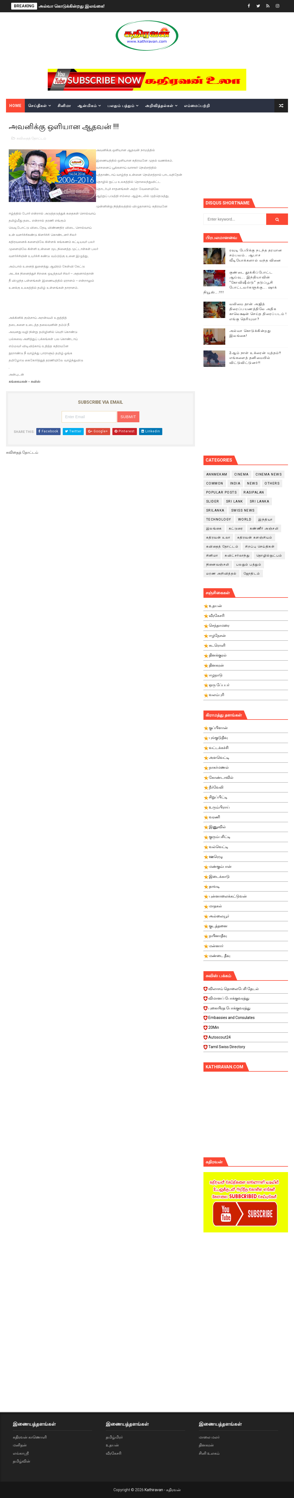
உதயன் (112, 1445)
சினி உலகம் (209, 1453)
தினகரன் (206, 1445)
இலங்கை (214, 528)
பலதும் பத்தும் (120, 105)
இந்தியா (265, 519)
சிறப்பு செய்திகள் (260, 546)
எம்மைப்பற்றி (197, 105)
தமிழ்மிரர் (114, 1437)
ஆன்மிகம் (87, 105)
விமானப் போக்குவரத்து (247, 1000)
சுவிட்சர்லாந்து (237, 555)
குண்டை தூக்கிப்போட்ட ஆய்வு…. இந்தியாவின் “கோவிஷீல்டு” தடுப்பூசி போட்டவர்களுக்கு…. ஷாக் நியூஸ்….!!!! (240, 282)
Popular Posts (221, 492)
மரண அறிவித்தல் (221, 573)
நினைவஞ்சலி (217, 564)
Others (272, 483)
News (252, 483)
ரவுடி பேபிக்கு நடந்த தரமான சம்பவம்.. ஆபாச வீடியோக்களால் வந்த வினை (255, 255)
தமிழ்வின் (21, 1461)
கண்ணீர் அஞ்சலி (264, 528)
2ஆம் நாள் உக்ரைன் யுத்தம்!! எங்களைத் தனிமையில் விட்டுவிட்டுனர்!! (255, 358)
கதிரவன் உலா (218, 537)
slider (212, 501)
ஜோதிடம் (252, 573)
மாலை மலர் (209, 1437)
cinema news (269, 474)
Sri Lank (234, 501)
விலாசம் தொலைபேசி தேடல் (247, 990)
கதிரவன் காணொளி (30, 1437)
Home (15, 105)
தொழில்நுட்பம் (269, 555)
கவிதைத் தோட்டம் (31, 138)
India (235, 483)
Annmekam (216, 474)
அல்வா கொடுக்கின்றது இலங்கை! (71, 6)
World (245, 519)
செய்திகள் (37, 105)
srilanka (215, 510)
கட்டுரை (236, 528)
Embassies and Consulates (247, 1019)
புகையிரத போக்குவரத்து (247, 1009)
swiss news (243, 510)
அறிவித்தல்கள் (159, 105)
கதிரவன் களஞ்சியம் (254, 537)
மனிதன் (20, 1445)
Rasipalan (254, 492)
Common (214, 483)
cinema (241, 474)
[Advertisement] (248, 155)
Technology (218, 519)
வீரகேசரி (113, 1453)
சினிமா (64, 105)
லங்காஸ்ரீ (21, 1453)
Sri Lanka (259, 501)
